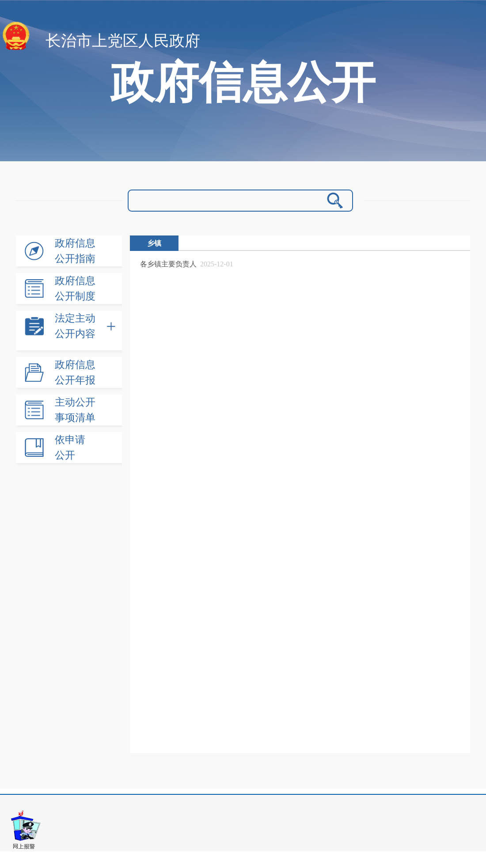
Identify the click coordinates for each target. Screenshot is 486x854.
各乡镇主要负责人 (168, 264)
